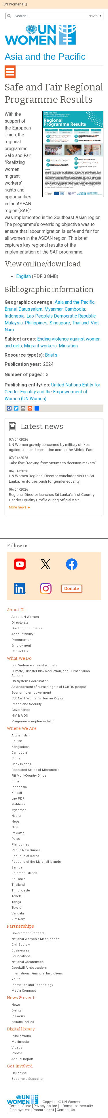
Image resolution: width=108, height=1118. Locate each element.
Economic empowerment (31, 693)
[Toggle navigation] (10, 71)
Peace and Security (26, 704)
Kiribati (17, 793)
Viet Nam (18, 919)
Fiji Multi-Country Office (29, 775)
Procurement (22, 640)
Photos (17, 1053)
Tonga (16, 902)
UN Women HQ (15, 4)
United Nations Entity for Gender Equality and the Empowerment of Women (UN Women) (52, 391)
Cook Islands (21, 764)
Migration (68, 346)
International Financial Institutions (37, 973)
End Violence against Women (34, 665)
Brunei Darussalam (23, 309)
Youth (16, 979)
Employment (21, 645)
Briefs (51, 355)
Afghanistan (21, 735)
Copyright (50, 1102)
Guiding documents (27, 628)
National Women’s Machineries (35, 939)
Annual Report (22, 1059)
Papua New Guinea (26, 850)
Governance (21, 710)
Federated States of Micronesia (35, 770)
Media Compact (24, 991)
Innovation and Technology (32, 985)
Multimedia (20, 1042)
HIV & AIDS (20, 715)
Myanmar (53, 309)
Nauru (16, 816)
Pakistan (18, 833)
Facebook (72, 564)
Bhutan (17, 741)
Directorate (20, 622)
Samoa (17, 867)
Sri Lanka (18, 879)
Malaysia (14, 323)
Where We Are (22, 728)
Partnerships (20, 926)
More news (17, 507)
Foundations (21, 956)
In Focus (18, 1016)
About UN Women (25, 617)
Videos (17, 1047)
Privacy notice (45, 1106)
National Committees (27, 962)
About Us (16, 610)
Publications (21, 1036)
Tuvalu (16, 908)
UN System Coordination (30, 681)
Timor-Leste (21, 890)
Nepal (16, 821)
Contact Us (20, 651)
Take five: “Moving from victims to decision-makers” (52, 463)
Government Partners (28, 933)
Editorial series (23, 1022)
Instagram (46, 588)
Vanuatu (18, 913)
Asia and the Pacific (74, 302)
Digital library (21, 1029)
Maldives (18, 804)
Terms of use (20, 1106)
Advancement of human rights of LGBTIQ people (49, 687)
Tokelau (18, 896)
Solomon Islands (24, 873)
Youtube (20, 564)
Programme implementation (34, 721)
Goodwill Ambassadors (29, 968)
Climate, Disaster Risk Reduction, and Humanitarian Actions (51, 673)
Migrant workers (40, 346)
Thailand (80, 323)
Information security (76, 1106)
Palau (16, 839)
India (15, 781)
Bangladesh (21, 747)
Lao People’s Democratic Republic (61, 316)
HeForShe (19, 1073)
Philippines (36, 323)
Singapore (60, 323)
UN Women (71, 1102)
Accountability (22, 634)
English (23, 276)
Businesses (20, 950)
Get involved (20, 1066)
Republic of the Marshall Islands (36, 862)
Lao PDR (18, 798)
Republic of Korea (25, 856)
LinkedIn (20, 588)
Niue (15, 827)
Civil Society (21, 945)
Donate (72, 588)
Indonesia (14, 316)
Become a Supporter (27, 1079)
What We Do (19, 658)
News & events (22, 997)
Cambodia (75, 309)
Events (16, 1010)
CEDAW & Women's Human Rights (37, 698)
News (16, 1005)
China (16, 758)
